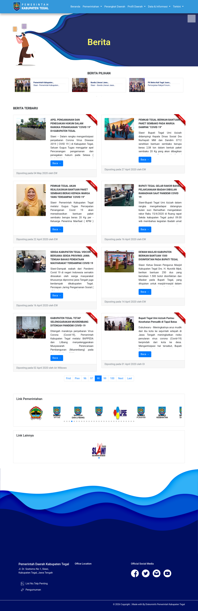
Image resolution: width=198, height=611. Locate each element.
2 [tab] (101, 96)
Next (187, 85)
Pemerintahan (91, 6)
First (68, 378)
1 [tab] (96, 96)
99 (104, 378)
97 (91, 378)
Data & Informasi (158, 6)
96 (85, 378)
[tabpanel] (41, 85)
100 (112, 378)
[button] (64, 421)
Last (129, 378)
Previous (10, 85)
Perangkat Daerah (114, 6)
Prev (77, 378)
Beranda (75, 6)
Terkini (177, 6)
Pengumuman (33, 589)
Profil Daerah (135, 6)
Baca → (56, 163)
